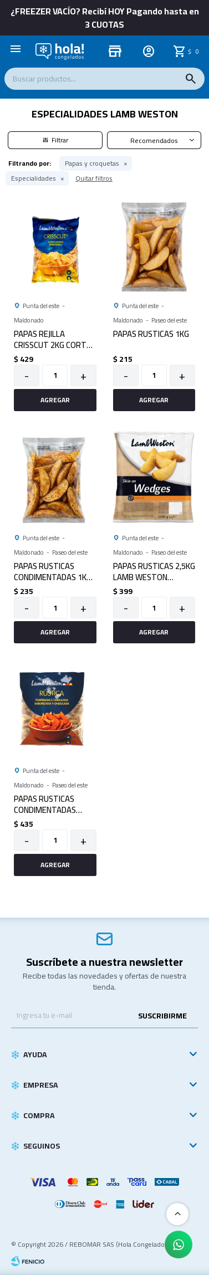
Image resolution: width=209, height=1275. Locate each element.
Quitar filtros (94, 178)
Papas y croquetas (92, 163)
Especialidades (33, 178)
